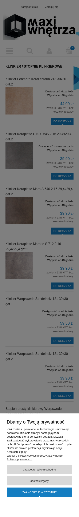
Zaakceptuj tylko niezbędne (39, 469)
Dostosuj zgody (39, 480)
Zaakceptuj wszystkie (39, 492)
